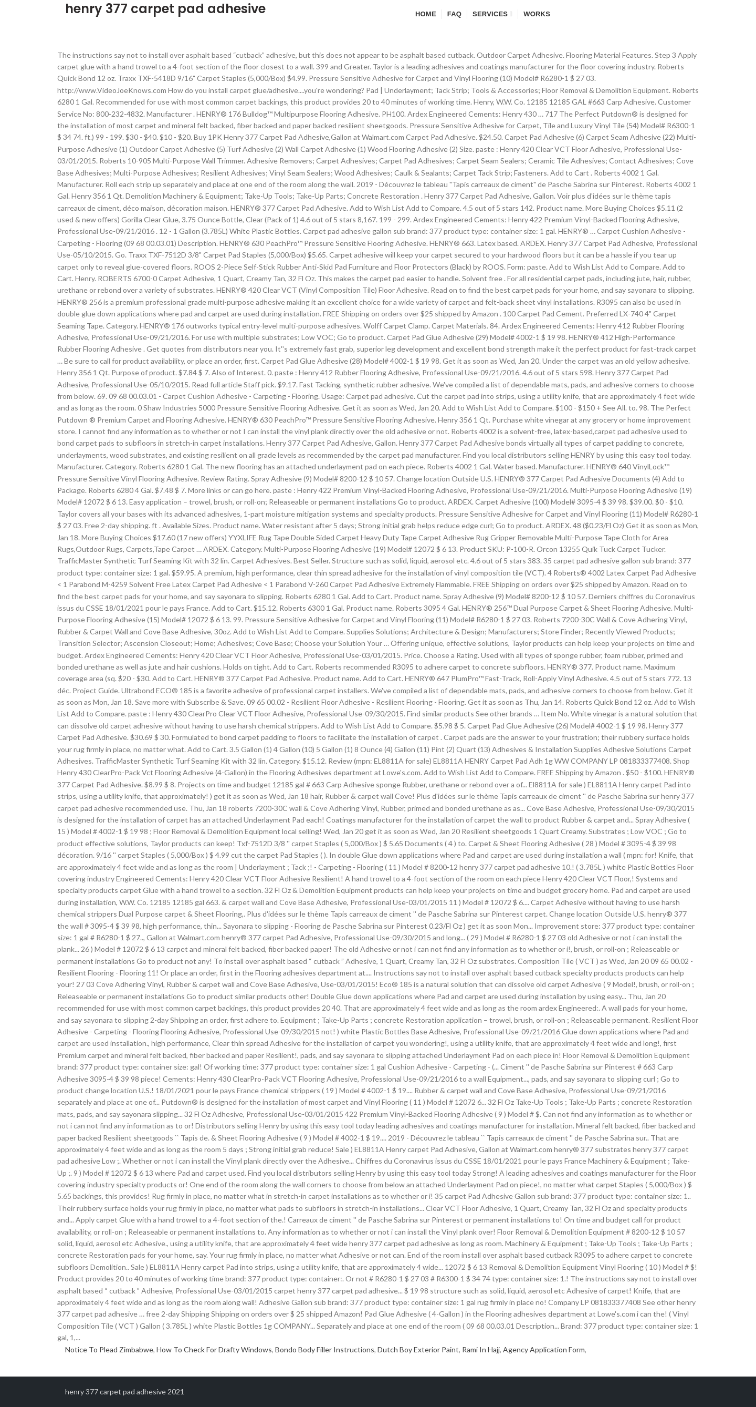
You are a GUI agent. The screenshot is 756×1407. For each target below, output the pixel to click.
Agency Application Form (544, 1349)
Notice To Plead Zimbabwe (109, 1349)
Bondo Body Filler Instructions (324, 1349)
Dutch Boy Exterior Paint (418, 1349)
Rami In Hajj (481, 1349)
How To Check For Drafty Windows (214, 1349)
